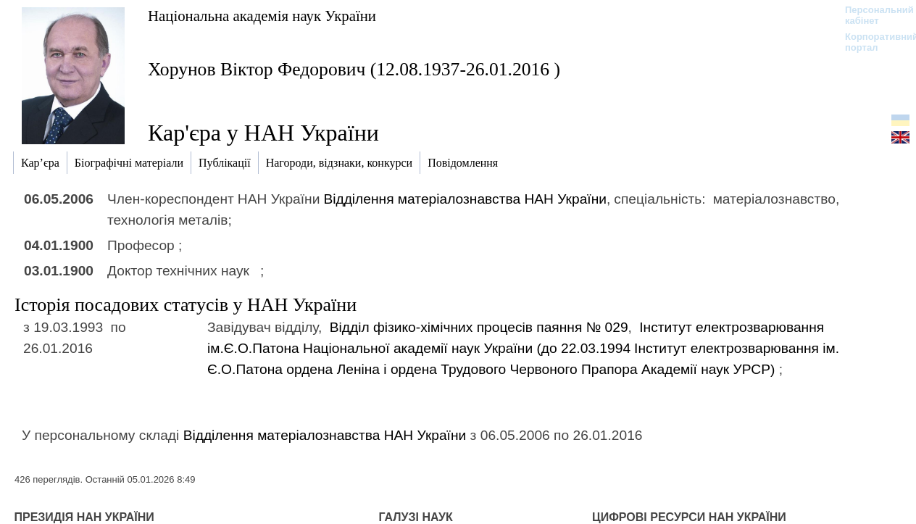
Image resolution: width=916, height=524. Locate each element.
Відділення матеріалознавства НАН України (465, 199)
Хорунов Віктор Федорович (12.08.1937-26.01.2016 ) (354, 69)
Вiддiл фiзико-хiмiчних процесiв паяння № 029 (479, 327)
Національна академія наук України (262, 15)
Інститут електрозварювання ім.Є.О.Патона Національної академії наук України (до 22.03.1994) (523, 348)
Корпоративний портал (872, 42)
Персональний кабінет (872, 15)
